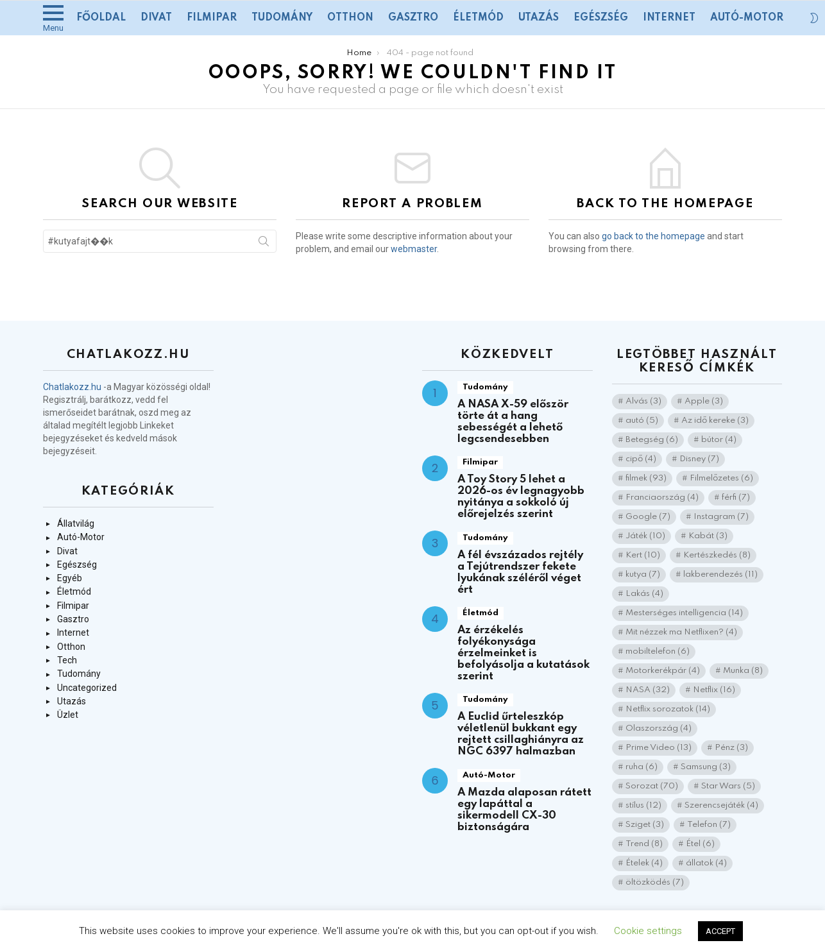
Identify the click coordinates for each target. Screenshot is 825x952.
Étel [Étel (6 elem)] (700, 844)
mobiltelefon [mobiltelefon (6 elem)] (657, 651)
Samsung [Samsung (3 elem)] (706, 767)
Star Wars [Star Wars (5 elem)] (728, 786)
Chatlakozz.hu (72, 387)
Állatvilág (75, 523)
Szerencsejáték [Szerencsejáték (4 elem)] (721, 805)
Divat (156, 18)
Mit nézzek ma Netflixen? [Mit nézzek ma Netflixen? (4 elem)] (681, 632)
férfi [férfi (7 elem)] (736, 497)
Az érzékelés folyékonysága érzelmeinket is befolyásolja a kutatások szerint (523, 653)
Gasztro (413, 18)
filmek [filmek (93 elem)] (646, 478)
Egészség (601, 18)
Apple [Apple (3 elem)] (704, 401)
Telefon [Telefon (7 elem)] (709, 824)
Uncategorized (87, 688)
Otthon (350, 18)
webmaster (414, 249)
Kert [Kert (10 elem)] (642, 555)
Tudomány (281, 18)
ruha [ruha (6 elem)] (641, 767)
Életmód (478, 18)
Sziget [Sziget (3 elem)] (644, 824)
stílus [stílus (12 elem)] (643, 805)
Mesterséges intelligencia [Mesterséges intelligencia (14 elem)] (684, 613)
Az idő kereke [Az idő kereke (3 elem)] (715, 420)
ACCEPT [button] (720, 931)
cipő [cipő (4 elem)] (640, 459)
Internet (669, 18)
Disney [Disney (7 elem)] (699, 459)
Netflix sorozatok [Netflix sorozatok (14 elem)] (667, 709)
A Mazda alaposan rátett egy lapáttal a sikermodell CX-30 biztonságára (524, 810)
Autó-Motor (746, 18)
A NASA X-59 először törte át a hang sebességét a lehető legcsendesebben (512, 422)
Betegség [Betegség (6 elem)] (651, 440)
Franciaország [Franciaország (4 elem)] (662, 497)
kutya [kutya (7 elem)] (642, 574)
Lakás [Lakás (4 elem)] (644, 594)
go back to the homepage (653, 236)
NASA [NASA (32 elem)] (647, 690)
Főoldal (101, 18)
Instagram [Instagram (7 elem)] (721, 517)
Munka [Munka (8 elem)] (743, 671)
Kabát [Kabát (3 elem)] (707, 536)
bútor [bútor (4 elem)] (718, 440)
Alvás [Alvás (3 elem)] (643, 401)
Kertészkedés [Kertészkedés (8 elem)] (717, 555)
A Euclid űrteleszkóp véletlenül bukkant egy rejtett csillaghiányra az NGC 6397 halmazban (520, 734)
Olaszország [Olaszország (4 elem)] (658, 728)
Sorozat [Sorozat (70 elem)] (651, 786)
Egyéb (69, 578)
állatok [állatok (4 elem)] (706, 863)
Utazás (538, 18)
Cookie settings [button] (648, 931)
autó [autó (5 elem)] (641, 420)
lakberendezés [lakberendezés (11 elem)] (720, 574)
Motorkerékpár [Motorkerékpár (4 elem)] (662, 671)
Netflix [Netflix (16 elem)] (714, 690)
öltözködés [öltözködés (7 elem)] (654, 882)
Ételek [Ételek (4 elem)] (644, 863)
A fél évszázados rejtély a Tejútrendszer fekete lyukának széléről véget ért (520, 572)
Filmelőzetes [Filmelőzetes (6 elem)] (721, 478)
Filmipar (212, 18)
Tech (67, 660)
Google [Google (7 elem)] (647, 517)
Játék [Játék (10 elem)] (645, 536)
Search (263, 244)
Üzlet (67, 715)
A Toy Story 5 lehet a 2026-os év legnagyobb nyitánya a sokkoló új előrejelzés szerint (520, 497)
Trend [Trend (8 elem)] (644, 844)
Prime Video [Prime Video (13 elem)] (658, 748)
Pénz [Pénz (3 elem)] (731, 748)
